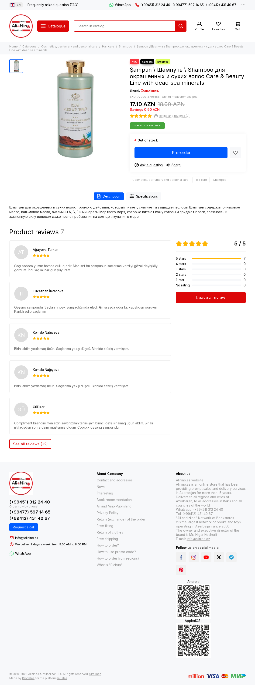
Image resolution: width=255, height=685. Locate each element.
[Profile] (199, 26)
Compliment (150, 90)
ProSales (28, 678)
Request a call (23, 527)
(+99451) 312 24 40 (152, 5)
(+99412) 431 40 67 (221, 5)
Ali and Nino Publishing (114, 506)
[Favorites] (218, 26)
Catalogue (29, 46)
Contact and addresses (115, 480)
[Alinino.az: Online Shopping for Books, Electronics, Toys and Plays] (21, 26)
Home (13, 46)
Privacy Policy (107, 513)
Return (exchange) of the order (121, 519)
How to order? (108, 545)
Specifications (144, 196)
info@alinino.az (26, 538)
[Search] (180, 26)
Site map (95, 674)
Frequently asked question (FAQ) (53, 5)
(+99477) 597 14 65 (188, 5)
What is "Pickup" (110, 565)
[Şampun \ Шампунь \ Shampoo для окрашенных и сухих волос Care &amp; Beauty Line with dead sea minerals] (75, 108)
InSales (62, 678)
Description (108, 196)
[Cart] (237, 26)
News (101, 487)
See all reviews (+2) (30, 444)
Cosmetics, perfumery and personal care (69, 46)
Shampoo (125, 46)
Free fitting (105, 526)
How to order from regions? (118, 558)
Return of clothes (110, 532)
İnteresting (105, 493)
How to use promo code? (116, 552)
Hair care (108, 46)
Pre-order (181, 152)
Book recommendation (114, 500)
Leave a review (210, 297)
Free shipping (107, 539)
